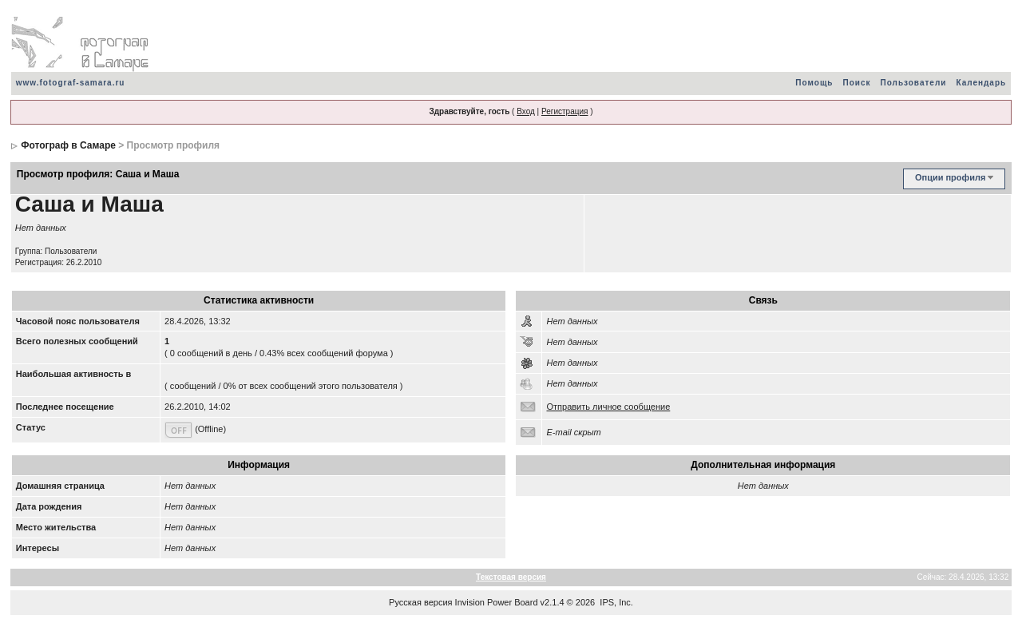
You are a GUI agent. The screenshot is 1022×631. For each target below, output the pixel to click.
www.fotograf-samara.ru (70, 82)
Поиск (856, 82)
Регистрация (564, 111)
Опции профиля (950, 177)
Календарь (981, 82)
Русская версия (420, 602)
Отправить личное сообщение (608, 406)
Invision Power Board (496, 602)
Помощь (814, 82)
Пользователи (913, 82)
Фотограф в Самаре (68, 145)
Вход (526, 111)
